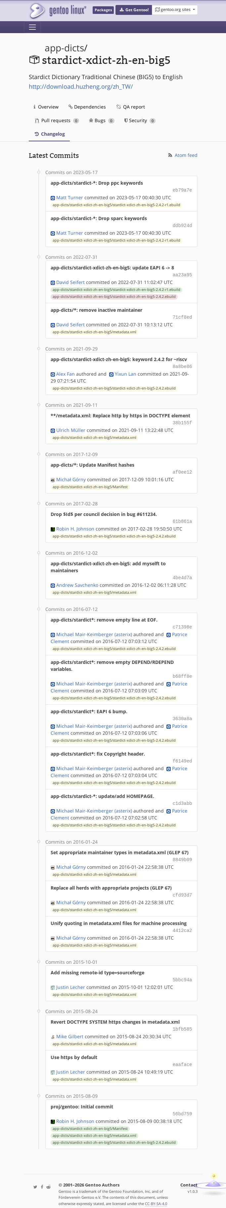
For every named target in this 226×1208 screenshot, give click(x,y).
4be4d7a (182, 572)
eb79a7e (182, 190)
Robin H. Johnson (75, 523)
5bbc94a (182, 968)
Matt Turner (69, 197)
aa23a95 (182, 273)
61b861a (182, 516)
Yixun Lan (125, 370)
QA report (130, 107)
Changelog (49, 134)
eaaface (182, 1051)
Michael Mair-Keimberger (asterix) (94, 628)
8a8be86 (182, 363)
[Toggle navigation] (32, 27)
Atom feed (182, 155)
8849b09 (182, 850)
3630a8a (182, 711)
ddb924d (182, 224)
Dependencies (87, 107)
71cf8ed (182, 315)
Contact (189, 1171)
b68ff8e (182, 669)
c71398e (182, 621)
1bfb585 (182, 1017)
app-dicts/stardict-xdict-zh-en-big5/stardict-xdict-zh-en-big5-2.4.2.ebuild (114, 294)
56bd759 (182, 1100)
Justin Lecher (70, 975)
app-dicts (64, 48)
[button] (133, 10)
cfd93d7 (182, 885)
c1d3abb (182, 794)
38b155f (182, 419)
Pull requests (57, 120)
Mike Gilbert (69, 1024)
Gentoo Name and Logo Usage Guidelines (115, 1195)
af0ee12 (182, 468)
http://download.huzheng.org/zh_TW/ (81, 86)
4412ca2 (182, 919)
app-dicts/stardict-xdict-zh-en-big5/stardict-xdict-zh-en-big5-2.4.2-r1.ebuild (116, 204)
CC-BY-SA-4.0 (156, 1189)
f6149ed (182, 753)
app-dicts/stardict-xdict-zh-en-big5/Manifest (90, 482)
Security (140, 120)
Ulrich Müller (70, 426)
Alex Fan (65, 370)
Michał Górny (71, 475)
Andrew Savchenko (77, 579)
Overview (46, 107)
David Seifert (70, 280)
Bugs (101, 120)
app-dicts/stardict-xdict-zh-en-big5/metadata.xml (94, 329)
